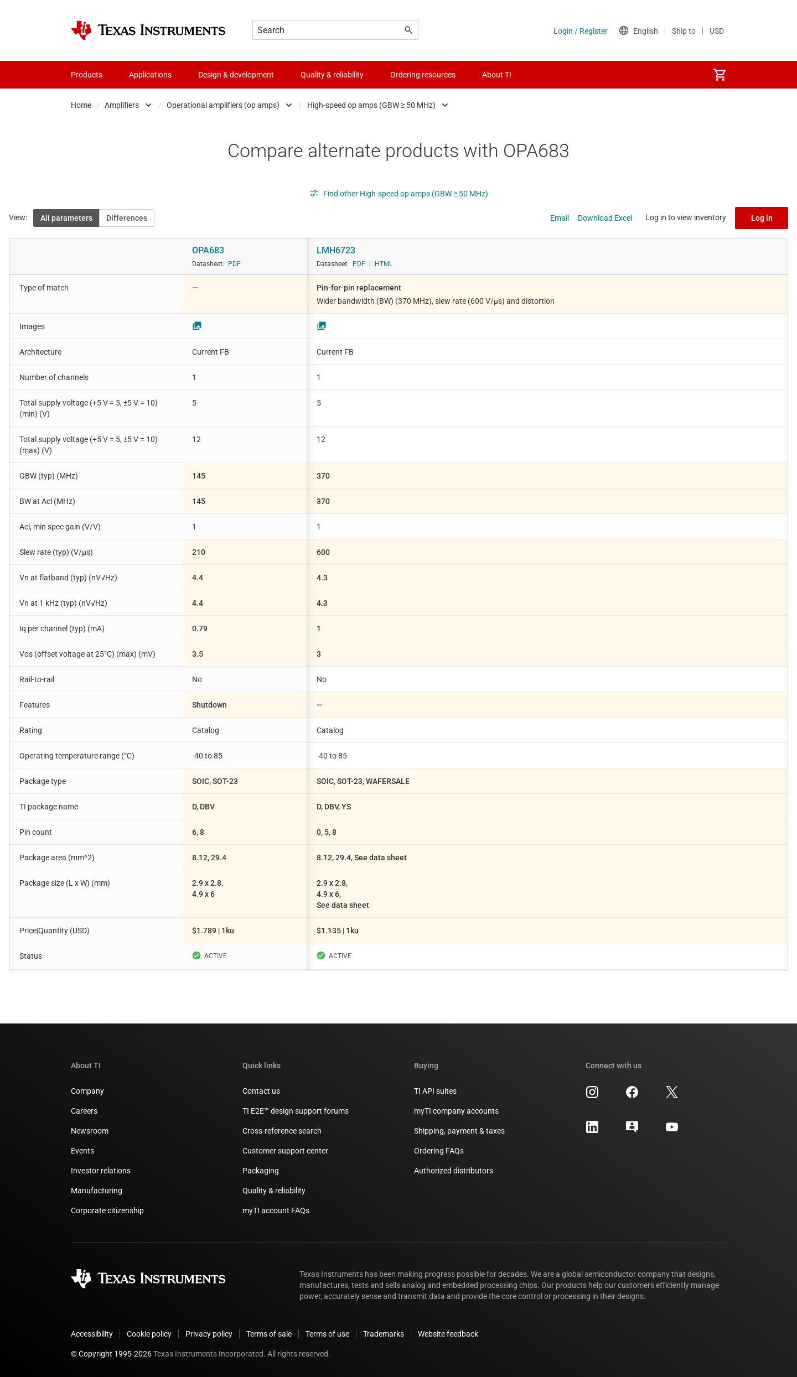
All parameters (66, 218)
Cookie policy (149, 1333)
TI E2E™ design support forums (295, 1110)
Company (87, 1091)
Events (82, 1150)
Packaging (260, 1170)
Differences (126, 218)
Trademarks (383, 1333)
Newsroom (89, 1130)
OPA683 (208, 250)
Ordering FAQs (439, 1150)
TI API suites (435, 1091)
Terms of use (327, 1333)
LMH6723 (336, 250)
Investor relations (101, 1170)
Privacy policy (208, 1333)
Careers (84, 1110)
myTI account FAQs (275, 1210)
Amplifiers (122, 105)
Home (81, 105)
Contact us (261, 1091)
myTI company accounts (456, 1110)
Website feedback (448, 1333)
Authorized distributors (453, 1170)
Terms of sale (269, 1333)
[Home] (148, 30)
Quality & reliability (274, 1190)
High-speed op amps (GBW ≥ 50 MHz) (371, 105)
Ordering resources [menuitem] (423, 74)
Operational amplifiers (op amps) (223, 105)
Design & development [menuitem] (236, 74)
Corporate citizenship (107, 1210)
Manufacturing (96, 1190)
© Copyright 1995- (111, 1353)
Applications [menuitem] (150, 74)
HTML (383, 264)
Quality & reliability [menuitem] (332, 74)
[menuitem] (719, 75)
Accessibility (92, 1333)
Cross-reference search (282, 1130)
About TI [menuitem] (496, 74)
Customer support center (285, 1150)
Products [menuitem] (86, 74)
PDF (234, 264)
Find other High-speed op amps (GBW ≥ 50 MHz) (398, 193)
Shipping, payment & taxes (459, 1130)
